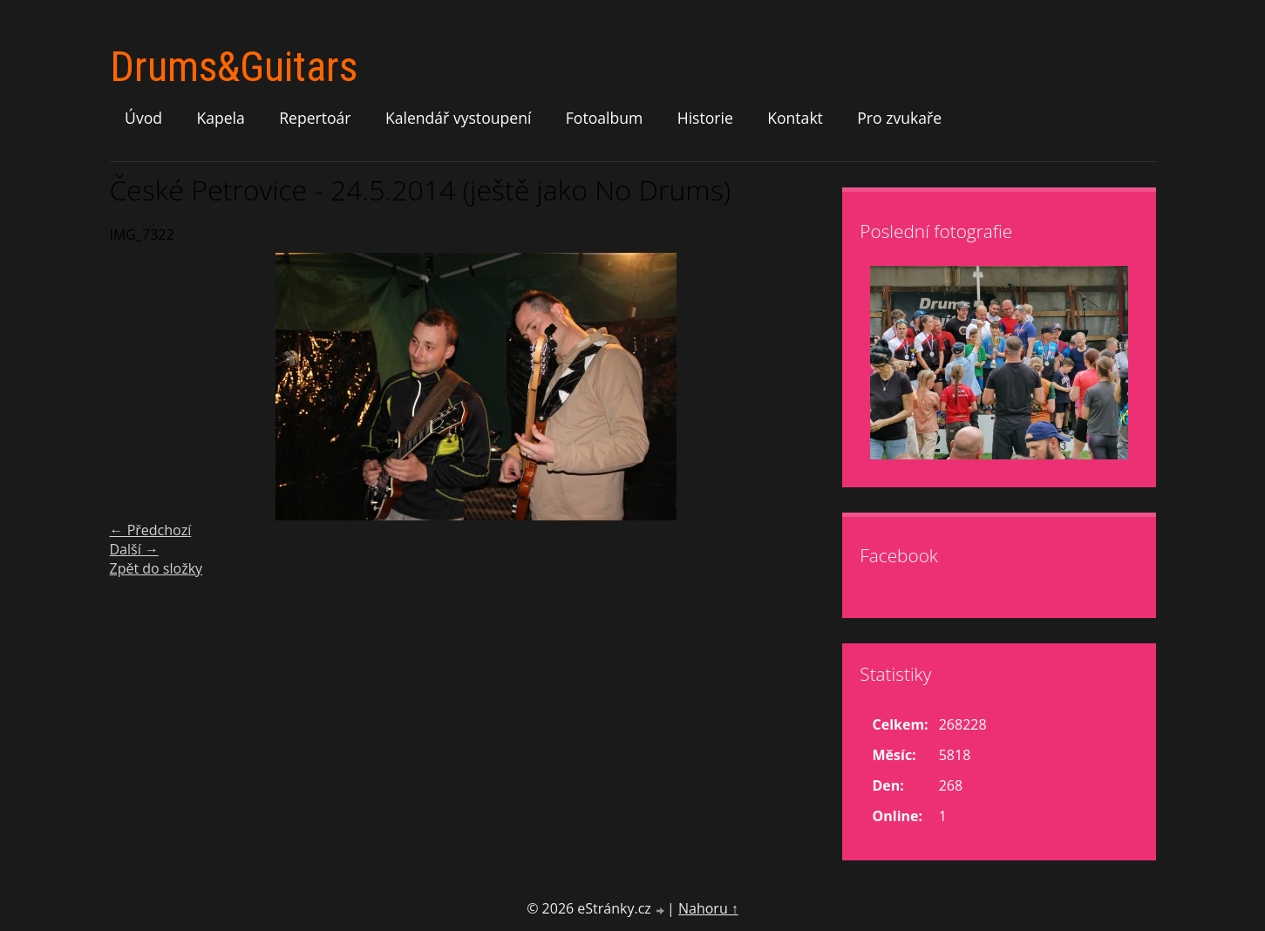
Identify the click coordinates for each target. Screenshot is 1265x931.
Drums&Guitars (233, 67)
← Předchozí (151, 530)
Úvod (143, 117)
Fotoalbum (604, 117)
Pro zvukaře (899, 117)
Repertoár (314, 117)
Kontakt (795, 117)
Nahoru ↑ (708, 908)
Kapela (220, 117)
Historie (705, 117)
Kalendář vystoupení (458, 117)
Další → (134, 549)
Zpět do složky (156, 568)
